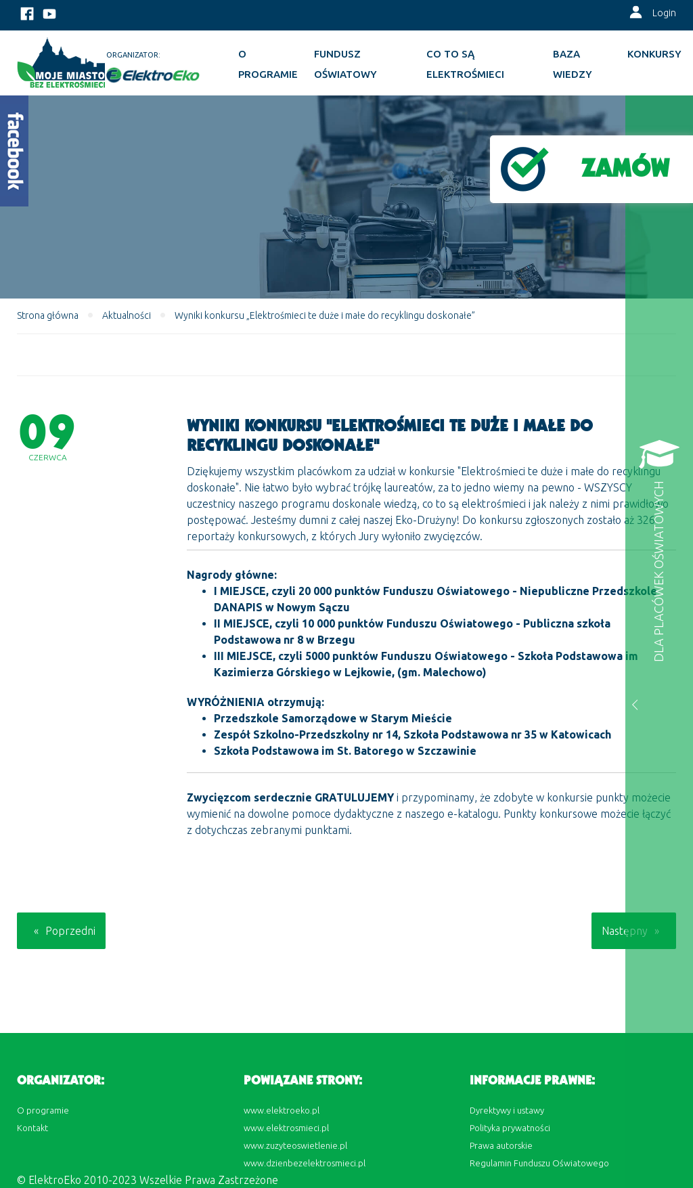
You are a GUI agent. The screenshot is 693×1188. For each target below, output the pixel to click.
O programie (268, 64)
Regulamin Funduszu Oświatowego (539, 1163)
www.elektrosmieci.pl (286, 1127)
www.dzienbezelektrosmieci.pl (304, 1163)
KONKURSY (654, 54)
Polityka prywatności (510, 1127)
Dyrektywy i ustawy (507, 1110)
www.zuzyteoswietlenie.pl (295, 1145)
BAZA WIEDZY (572, 64)
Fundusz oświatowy (345, 64)
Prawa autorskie (501, 1145)
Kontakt (32, 1127)
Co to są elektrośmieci (465, 64)
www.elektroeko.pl (281, 1110)
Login (664, 12)
